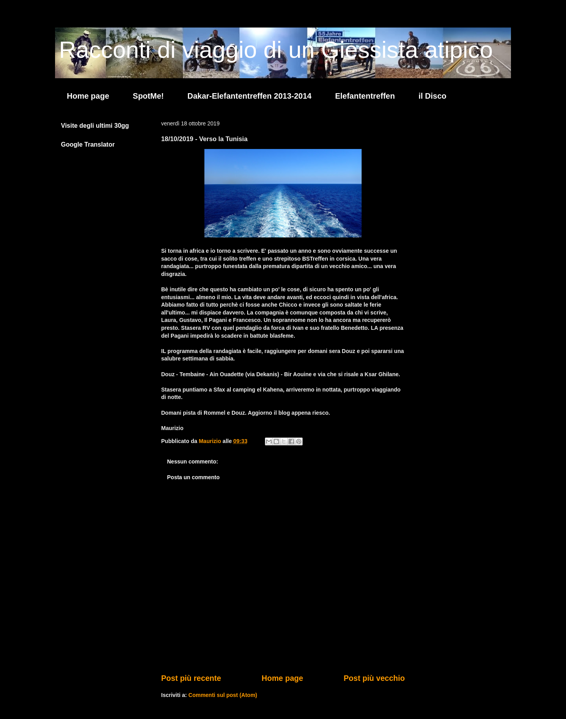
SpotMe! (148, 96)
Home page (88, 96)
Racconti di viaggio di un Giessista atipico (276, 50)
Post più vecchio (374, 678)
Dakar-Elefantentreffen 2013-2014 (249, 96)
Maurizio (211, 441)
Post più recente (191, 678)
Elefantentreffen (365, 96)
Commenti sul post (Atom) (222, 695)
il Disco (433, 96)
